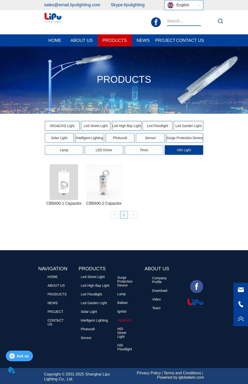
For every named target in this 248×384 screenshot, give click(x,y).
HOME (50, 109)
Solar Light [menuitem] (59, 138)
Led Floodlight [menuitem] (157, 126)
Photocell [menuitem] (120, 138)
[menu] (124, 40)
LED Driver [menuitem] (104, 150)
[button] (82, 40)
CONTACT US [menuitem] (190, 40)
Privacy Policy (149, 373)
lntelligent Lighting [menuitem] (89, 138)
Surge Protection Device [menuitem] (184, 138)
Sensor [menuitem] (150, 138)
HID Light (93, 109)
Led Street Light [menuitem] (96, 126)
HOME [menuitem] (54, 40)
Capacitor (112, 109)
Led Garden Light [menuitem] (188, 126)
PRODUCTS (70, 109)
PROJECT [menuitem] (165, 40)
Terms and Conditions (182, 373)
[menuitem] (82, 40)
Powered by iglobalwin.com (180, 377)
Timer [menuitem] (144, 150)
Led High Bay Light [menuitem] (126, 126)
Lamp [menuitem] (64, 150)
